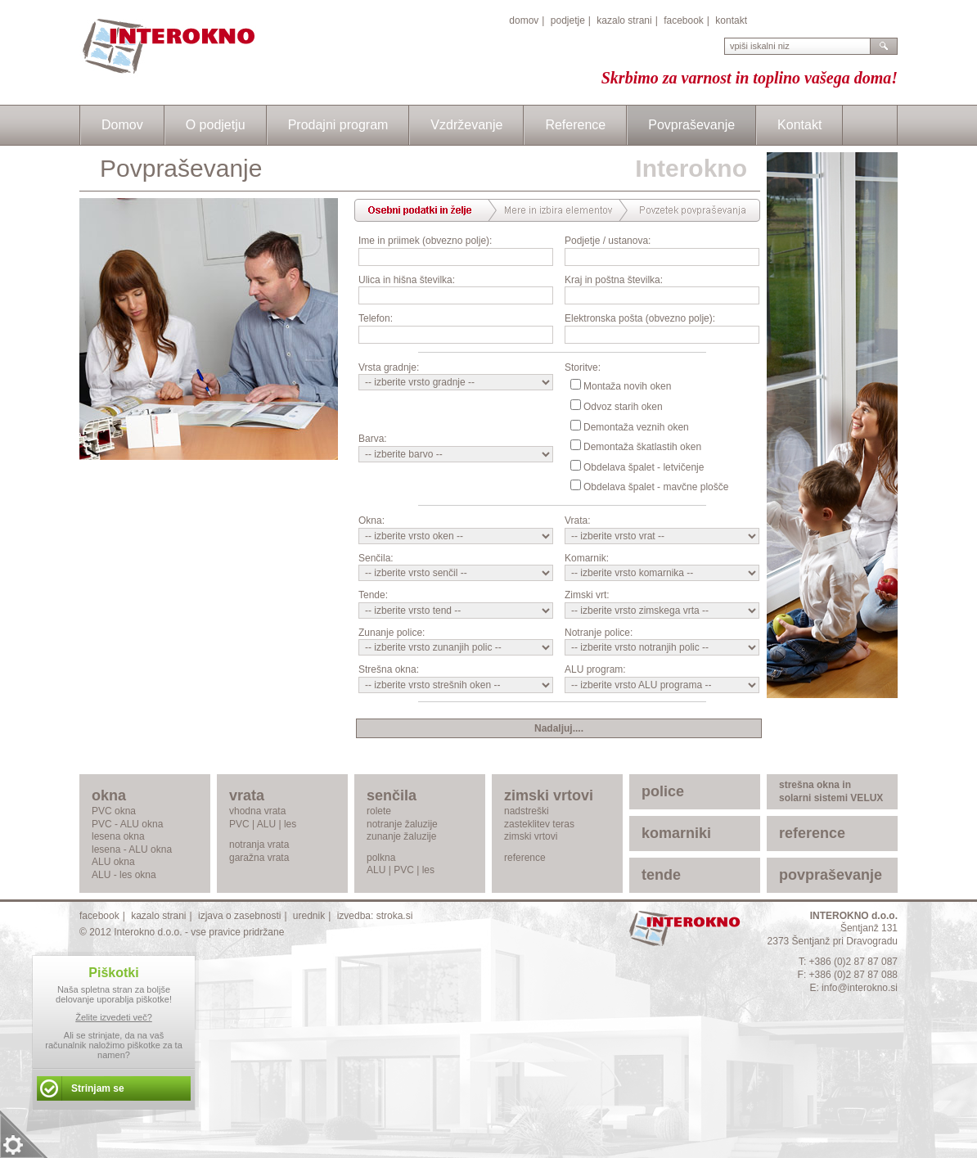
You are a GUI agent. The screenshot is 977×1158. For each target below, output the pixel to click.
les (290, 824)
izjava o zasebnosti (239, 915)
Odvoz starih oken (623, 406)
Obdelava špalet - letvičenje (643, 467)
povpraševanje (830, 875)
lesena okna (118, 836)
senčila (391, 795)
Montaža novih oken (627, 386)
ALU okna (113, 861)
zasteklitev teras (539, 824)
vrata (246, 795)
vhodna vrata (257, 811)
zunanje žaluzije (401, 836)
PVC (239, 824)
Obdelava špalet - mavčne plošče (655, 487)
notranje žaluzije (402, 824)
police (663, 791)
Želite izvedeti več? (113, 1017)
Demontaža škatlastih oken (642, 447)
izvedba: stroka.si (375, 915)
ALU (266, 824)
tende (661, 875)
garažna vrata (259, 857)
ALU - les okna (124, 875)
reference (525, 857)
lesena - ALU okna (132, 849)
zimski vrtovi (548, 795)
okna (109, 795)
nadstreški (526, 811)
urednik (309, 915)
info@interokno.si (860, 988)
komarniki (676, 833)
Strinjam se (97, 1088)
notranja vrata (259, 844)
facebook (684, 20)
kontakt (731, 20)
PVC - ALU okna (127, 824)
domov (523, 20)
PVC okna (114, 811)
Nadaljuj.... (558, 728)
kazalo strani (624, 20)
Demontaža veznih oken (636, 427)
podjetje (568, 20)
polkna (381, 857)
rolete (379, 811)
